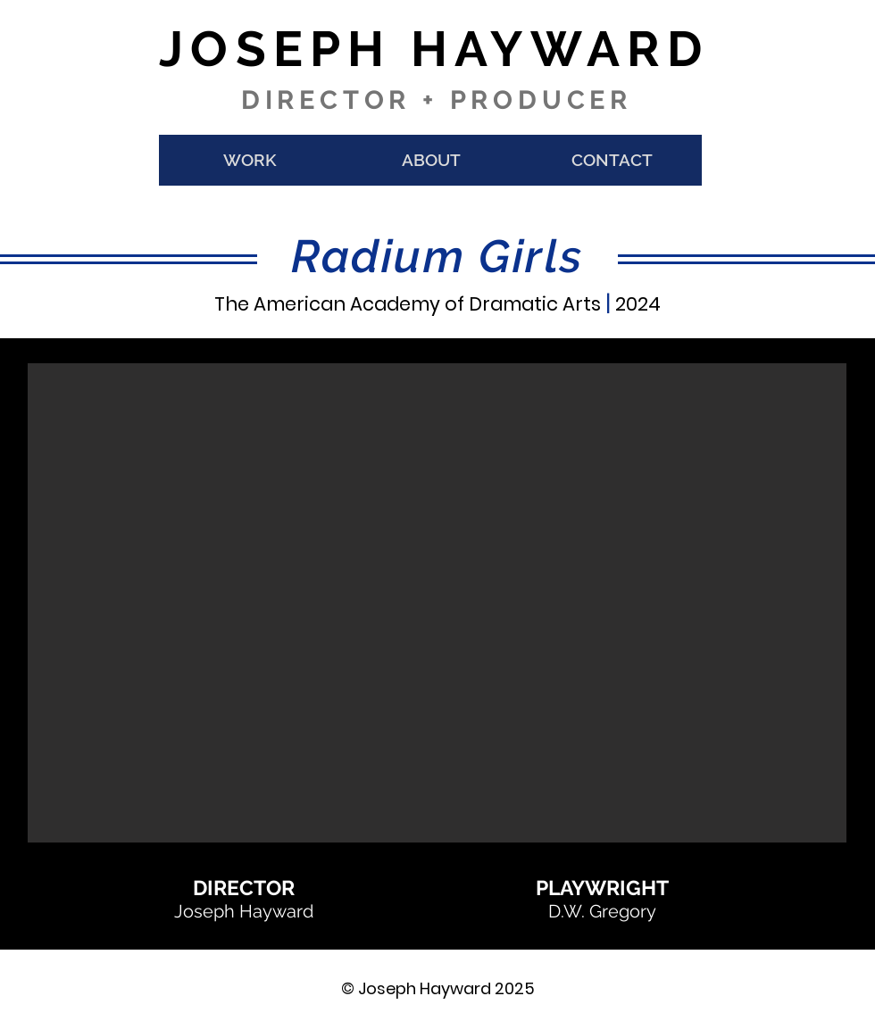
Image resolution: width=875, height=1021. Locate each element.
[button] (437, 603)
